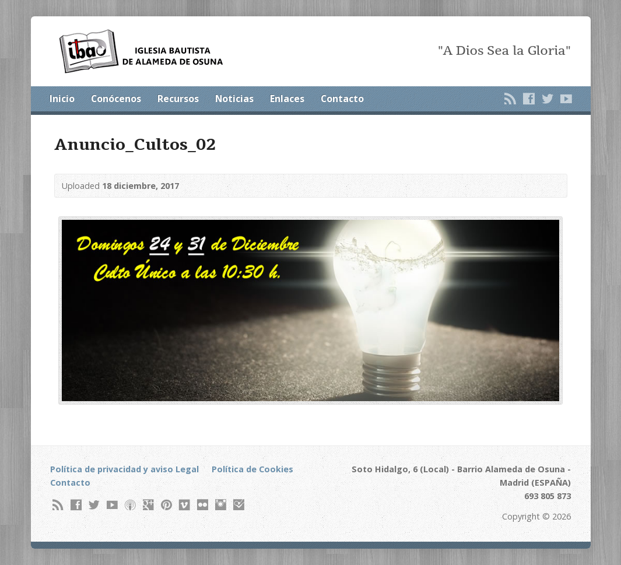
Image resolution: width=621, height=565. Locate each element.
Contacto (342, 98)
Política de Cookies (252, 469)
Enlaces (287, 98)
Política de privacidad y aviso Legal (124, 469)
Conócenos (116, 98)
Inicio (62, 98)
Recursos (178, 98)
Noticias (234, 98)
